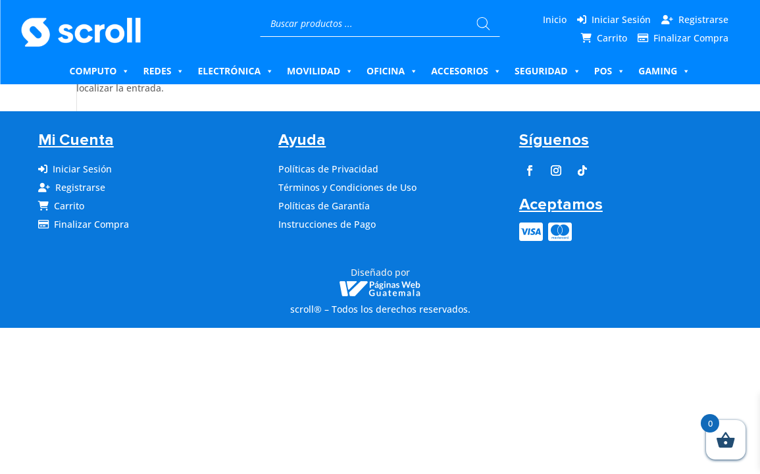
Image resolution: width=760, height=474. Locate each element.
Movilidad (320, 71)
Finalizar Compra (690, 38)
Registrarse (703, 19)
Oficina (392, 71)
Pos (610, 71)
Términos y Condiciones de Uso (347, 187)
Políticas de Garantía (324, 205)
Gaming (664, 71)
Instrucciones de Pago (327, 224)
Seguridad (548, 71)
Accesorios (466, 71)
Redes (163, 71)
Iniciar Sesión (621, 19)
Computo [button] (100, 71)
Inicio (555, 19)
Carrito (612, 38)
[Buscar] (483, 24)
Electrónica (235, 71)
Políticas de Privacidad (328, 169)
